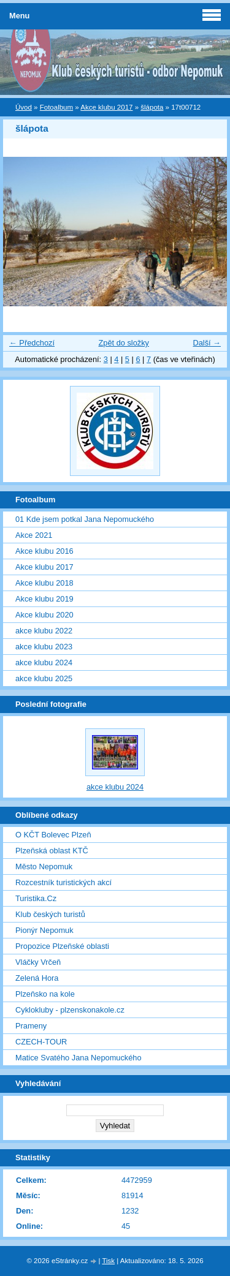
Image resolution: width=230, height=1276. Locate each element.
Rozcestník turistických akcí (63, 882)
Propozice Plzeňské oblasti (62, 946)
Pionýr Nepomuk (44, 930)
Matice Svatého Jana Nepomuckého (78, 1057)
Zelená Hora (36, 978)
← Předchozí (32, 342)
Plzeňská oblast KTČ (51, 850)
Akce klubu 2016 (44, 551)
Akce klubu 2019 (44, 598)
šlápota (151, 107)
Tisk (108, 1260)
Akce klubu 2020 (44, 614)
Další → (207, 342)
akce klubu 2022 (43, 630)
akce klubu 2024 (43, 662)
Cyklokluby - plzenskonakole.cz (70, 1009)
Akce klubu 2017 (106, 107)
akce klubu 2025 (43, 678)
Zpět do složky (123, 342)
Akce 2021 (33, 535)
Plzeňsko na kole (45, 994)
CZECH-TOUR (41, 1041)
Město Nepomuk (43, 866)
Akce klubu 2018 (44, 582)
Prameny (31, 1025)
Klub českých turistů (50, 914)
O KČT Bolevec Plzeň (53, 834)
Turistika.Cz (35, 898)
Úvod (23, 107)
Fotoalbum (56, 107)
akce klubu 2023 (43, 646)
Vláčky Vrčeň (38, 962)
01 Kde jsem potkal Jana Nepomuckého (84, 519)
